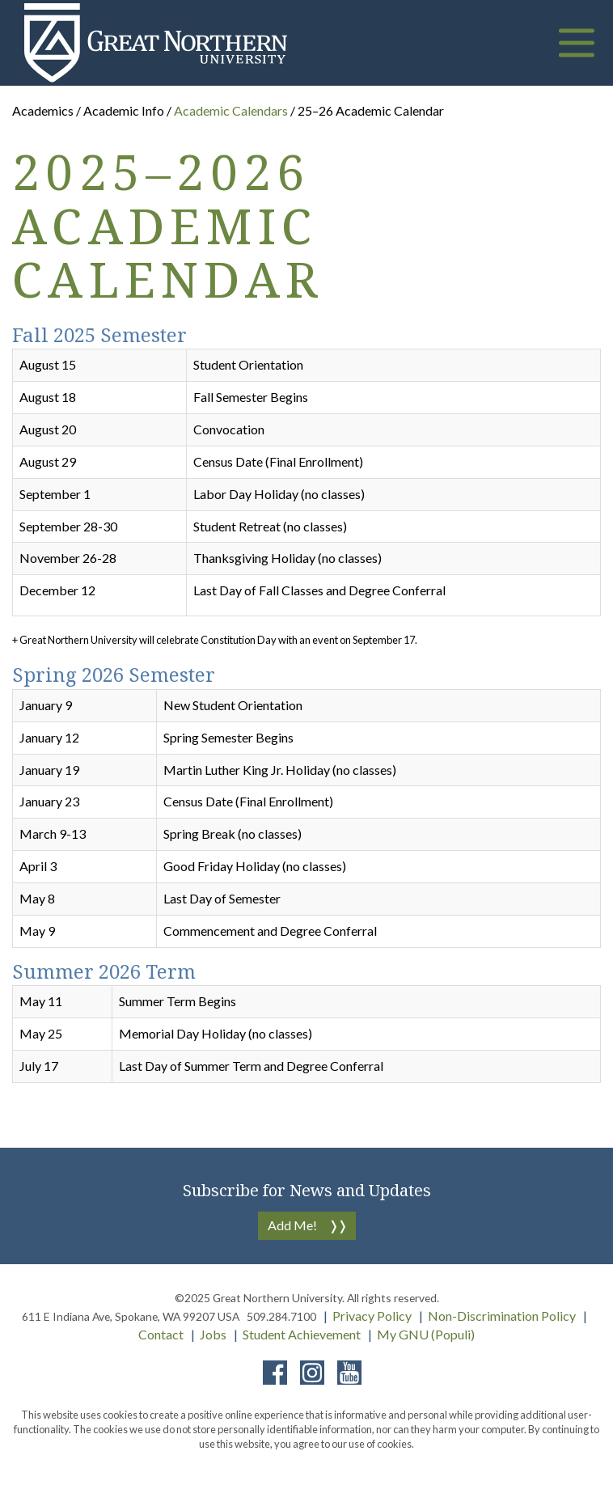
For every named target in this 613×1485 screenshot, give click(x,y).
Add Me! (292, 1225)
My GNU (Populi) (426, 1334)
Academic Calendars (232, 110)
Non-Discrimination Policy (502, 1315)
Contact (161, 1334)
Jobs (213, 1334)
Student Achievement (302, 1334)
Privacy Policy (372, 1315)
